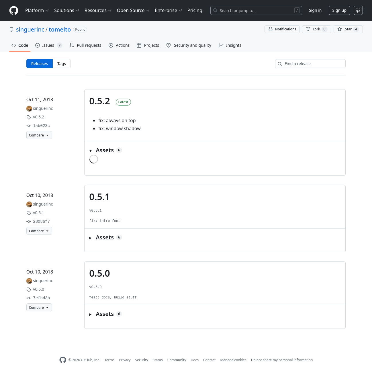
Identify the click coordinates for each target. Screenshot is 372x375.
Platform (37, 10)
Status (158, 360)
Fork (316, 29)
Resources (98, 10)
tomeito (60, 29)
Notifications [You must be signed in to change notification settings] (282, 29)
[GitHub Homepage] (62, 360)
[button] (215, 150)
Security (141, 360)
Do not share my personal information (282, 360)
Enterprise (169, 10)
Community (176, 360)
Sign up (339, 10)
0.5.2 (99, 101)
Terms (110, 360)
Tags (61, 63)
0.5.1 (99, 196)
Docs (195, 360)
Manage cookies (233, 360)
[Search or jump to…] (256, 10)
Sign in (315, 10)
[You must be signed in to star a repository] (348, 29)
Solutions (67, 10)
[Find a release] (310, 63)
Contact (209, 360)
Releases (39, 63)
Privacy (125, 360)
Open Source (133, 10)
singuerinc (30, 29)
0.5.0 (99, 273)
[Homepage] (13, 10)
